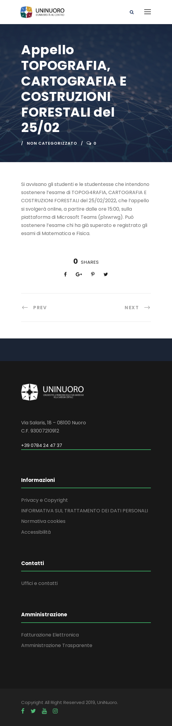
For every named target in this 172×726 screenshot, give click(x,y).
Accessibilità (36, 532)
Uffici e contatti (39, 583)
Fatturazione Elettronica (50, 634)
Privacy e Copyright (44, 500)
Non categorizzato (52, 143)
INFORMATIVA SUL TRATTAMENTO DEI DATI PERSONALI (84, 510)
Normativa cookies (43, 521)
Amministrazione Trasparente (56, 645)
